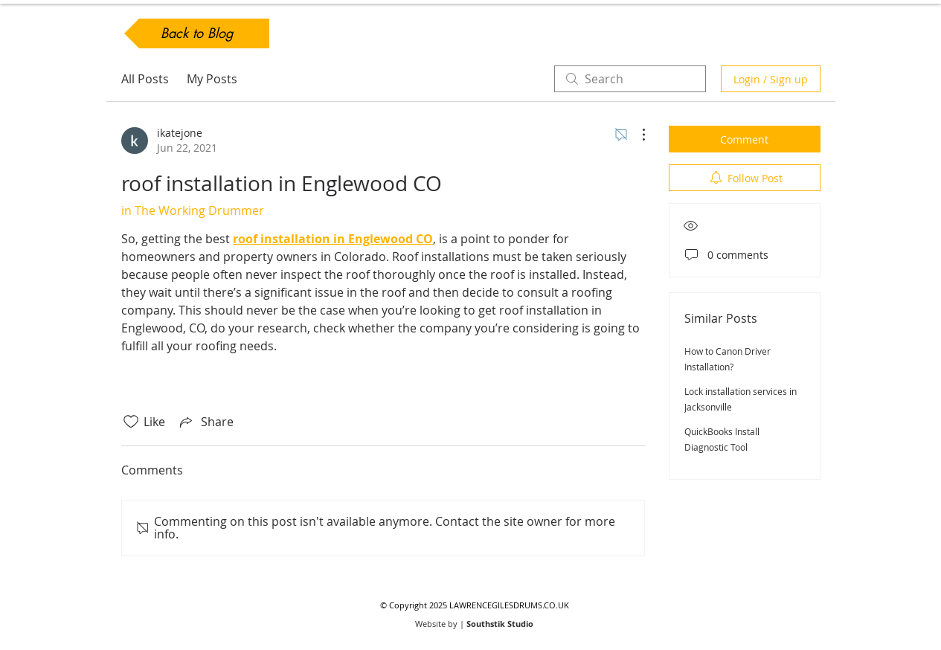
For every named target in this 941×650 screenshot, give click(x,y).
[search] (630, 78)
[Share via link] (205, 422)
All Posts (145, 79)
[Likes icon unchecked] (131, 422)
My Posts (212, 79)
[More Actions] (636, 135)
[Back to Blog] (196, 33)
